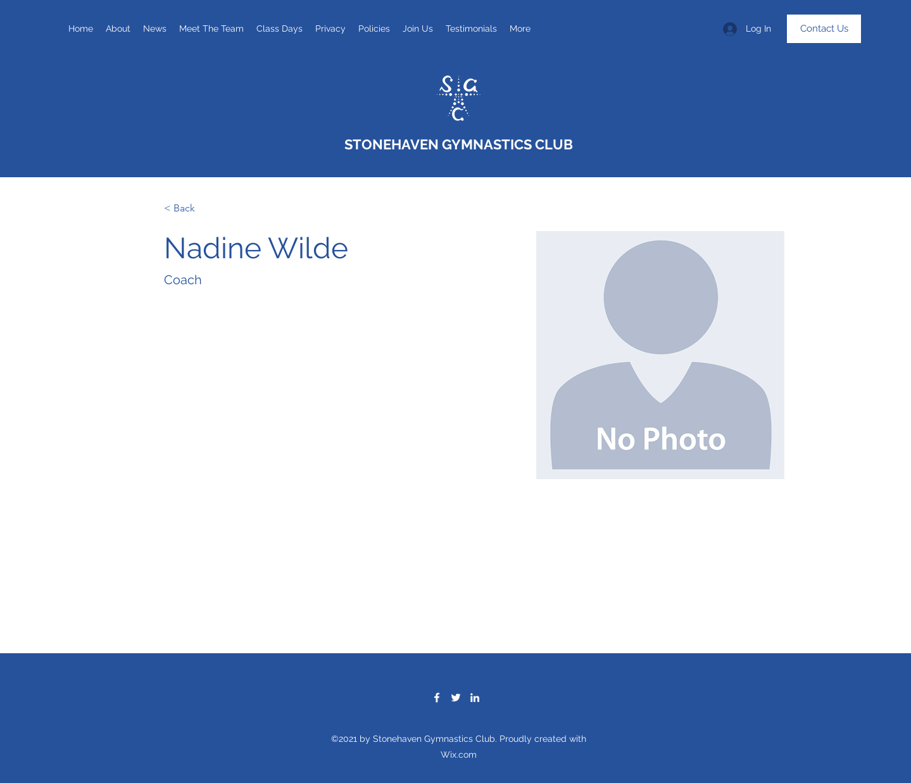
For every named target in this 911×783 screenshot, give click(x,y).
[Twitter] (455, 697)
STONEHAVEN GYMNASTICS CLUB (458, 144)
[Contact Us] (824, 29)
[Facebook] (436, 697)
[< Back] (189, 208)
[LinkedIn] (474, 697)
